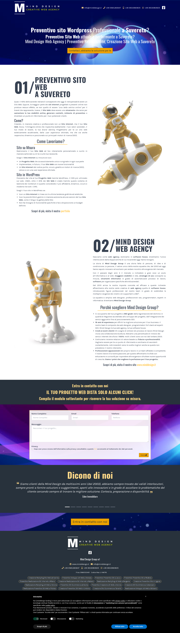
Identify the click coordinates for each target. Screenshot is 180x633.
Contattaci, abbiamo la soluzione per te (90, 50)
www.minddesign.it (146, 364)
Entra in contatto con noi (90, 523)
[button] (146, 596)
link (95, 449)
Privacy (35, 446)
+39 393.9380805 (131, 8)
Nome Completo (39, 414)
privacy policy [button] (120, 601)
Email (73, 414)
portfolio (65, 211)
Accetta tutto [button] (138, 626)
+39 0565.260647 (112, 8)
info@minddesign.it (91, 8)
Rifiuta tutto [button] (119, 626)
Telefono (115, 414)
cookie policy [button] (50, 605)
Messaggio (36, 424)
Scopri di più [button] (42, 626)
